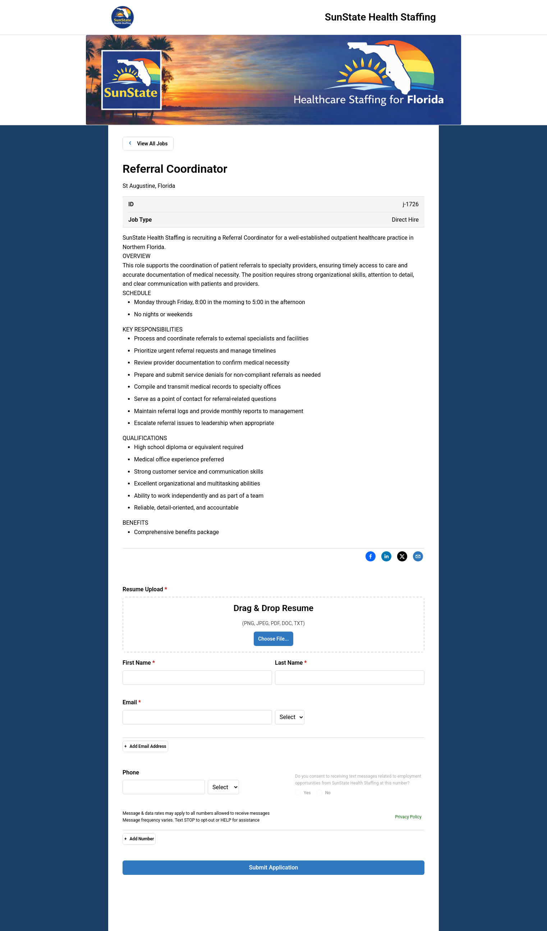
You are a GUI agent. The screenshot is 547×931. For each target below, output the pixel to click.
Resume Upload (145, 589)
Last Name (291, 662)
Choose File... (273, 639)
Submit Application (273, 867)
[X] (402, 558)
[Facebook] (370, 558)
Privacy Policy (408, 816)
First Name (139, 662)
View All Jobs (148, 143)
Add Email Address (145, 746)
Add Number (139, 838)
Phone (131, 772)
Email (132, 702)
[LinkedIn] (386, 558)
